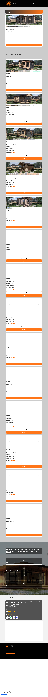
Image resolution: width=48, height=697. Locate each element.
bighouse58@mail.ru (11, 611)
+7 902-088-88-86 (11, 614)
